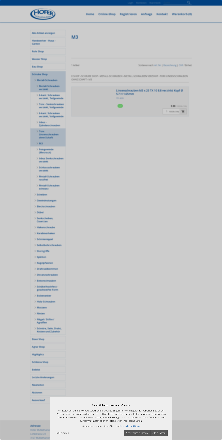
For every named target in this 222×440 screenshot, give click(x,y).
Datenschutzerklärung (129, 426)
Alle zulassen (159, 432)
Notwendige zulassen (137, 432)
